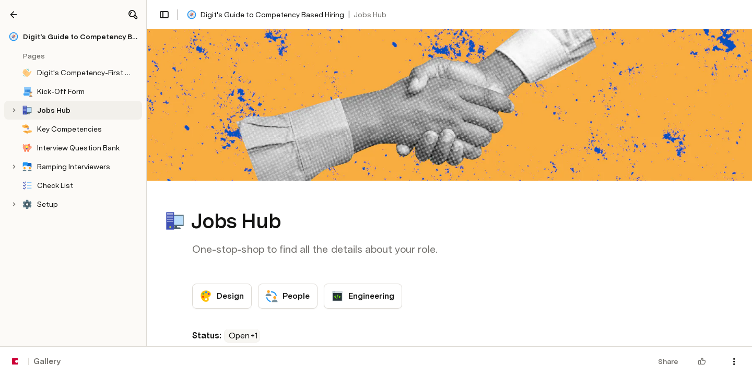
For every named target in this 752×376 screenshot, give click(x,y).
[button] (132, 14)
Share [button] (668, 361)
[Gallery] (13, 14)
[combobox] (242, 336)
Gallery (47, 361)
